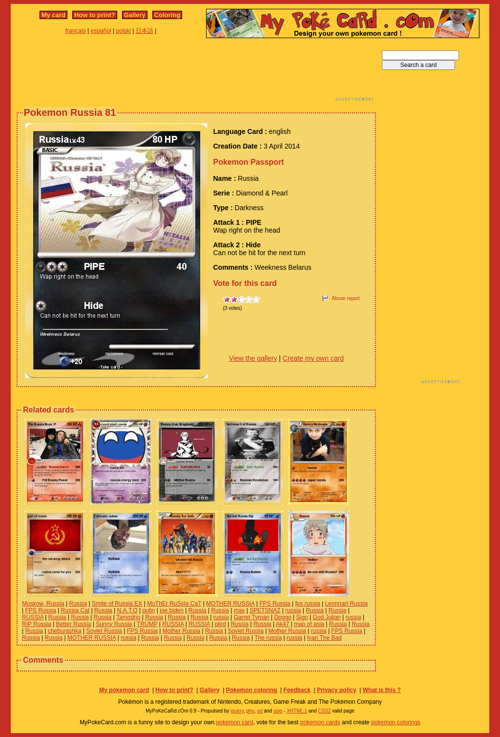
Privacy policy (336, 690)
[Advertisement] (196, 72)
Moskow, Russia (43, 603)
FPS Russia (274, 603)
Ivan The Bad (324, 637)
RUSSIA (32, 617)
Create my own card (313, 358)
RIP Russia (36, 624)
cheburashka (65, 631)
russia (293, 610)
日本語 (144, 30)
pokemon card (234, 722)
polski (123, 30)
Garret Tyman (251, 617)
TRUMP (147, 624)
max (239, 610)
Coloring (167, 15)
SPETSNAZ (265, 610)
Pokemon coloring (251, 690)
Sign (302, 617)
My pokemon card (124, 690)
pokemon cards (320, 722)
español (101, 30)
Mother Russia (181, 631)
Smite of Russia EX (117, 603)
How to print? (94, 15)
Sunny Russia (114, 624)
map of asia (309, 624)
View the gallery (253, 358)
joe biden (172, 610)
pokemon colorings (395, 722)
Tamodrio (128, 617)
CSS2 (324, 711)
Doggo (282, 617)
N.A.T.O (127, 610)
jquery (237, 711)
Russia (78, 603)
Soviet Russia (104, 631)
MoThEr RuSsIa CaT (174, 603)
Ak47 (282, 624)
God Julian (326, 617)
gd (260, 711)
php (250, 711)
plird (220, 624)
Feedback (296, 690)
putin (148, 610)
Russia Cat (75, 610)
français (75, 30)
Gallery (135, 15)
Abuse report (345, 298)
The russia (268, 637)
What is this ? (382, 690)
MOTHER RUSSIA (230, 603)
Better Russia (73, 624)
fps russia (307, 603)
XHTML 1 (297, 711)
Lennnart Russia (346, 603)
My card (53, 15)
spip (277, 711)
